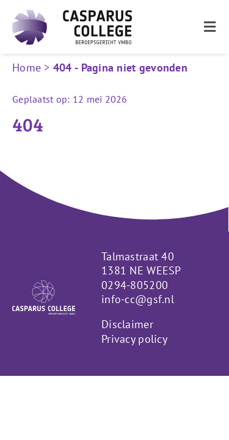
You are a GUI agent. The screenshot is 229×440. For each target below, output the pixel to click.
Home (26, 68)
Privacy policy (134, 369)
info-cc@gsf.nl (137, 330)
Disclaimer (127, 355)
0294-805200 (134, 315)
